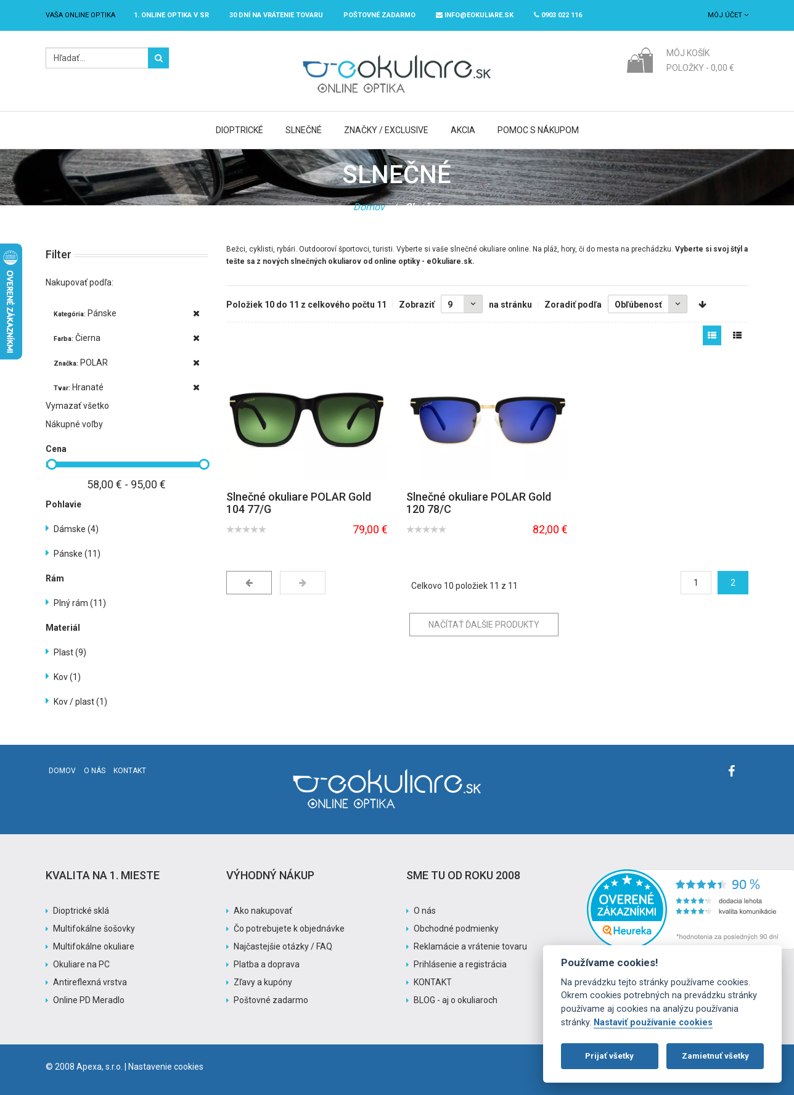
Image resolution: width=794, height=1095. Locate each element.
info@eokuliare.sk (475, 15)
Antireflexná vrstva (90, 982)
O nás (94, 770)
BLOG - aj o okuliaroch (455, 1000)
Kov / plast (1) (80, 702)
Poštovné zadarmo (271, 1000)
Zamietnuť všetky (715, 1055)
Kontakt (129, 770)
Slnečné (303, 130)
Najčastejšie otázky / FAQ (283, 946)
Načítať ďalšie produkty (483, 625)
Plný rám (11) (80, 603)
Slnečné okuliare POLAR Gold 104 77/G (298, 502)
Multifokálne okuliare (93, 946)
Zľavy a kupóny (263, 982)
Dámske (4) (76, 529)
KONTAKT (433, 982)
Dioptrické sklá (81, 911)
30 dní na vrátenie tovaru (276, 15)
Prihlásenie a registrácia (460, 964)
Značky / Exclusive (386, 130)
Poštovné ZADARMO (379, 15)
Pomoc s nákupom (538, 130)
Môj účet (728, 15)
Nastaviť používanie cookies (653, 1022)
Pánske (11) (77, 554)
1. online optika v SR (171, 15)
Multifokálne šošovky (94, 928)
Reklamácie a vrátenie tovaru (470, 946)
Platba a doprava (267, 964)
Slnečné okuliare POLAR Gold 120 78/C (478, 502)
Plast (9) (70, 652)
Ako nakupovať (263, 911)
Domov (369, 207)
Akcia (463, 130)
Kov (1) (67, 677)
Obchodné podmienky (456, 928)
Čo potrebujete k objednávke (289, 928)
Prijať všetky (609, 1055)
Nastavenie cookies (165, 1067)
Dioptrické (239, 130)
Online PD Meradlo (89, 1000)
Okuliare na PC (81, 964)
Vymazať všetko (77, 406)
